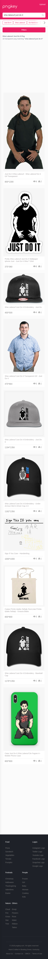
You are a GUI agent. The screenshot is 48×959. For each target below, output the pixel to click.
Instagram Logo (38, 848)
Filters (24, 30)
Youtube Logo (37, 855)
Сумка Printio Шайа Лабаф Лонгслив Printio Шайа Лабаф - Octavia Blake (23, 610)
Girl (23, 882)
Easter (7, 893)
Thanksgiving (10, 886)
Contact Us (19, 954)
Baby (24, 886)
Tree (7, 924)
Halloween (9, 882)
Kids (24, 897)
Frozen (25, 879)
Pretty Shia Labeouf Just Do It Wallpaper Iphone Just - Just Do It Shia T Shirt (21, 260)
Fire (6, 913)
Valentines (9, 890)
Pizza (7, 848)
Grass (7, 917)
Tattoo (14, 927)
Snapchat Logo (38, 862)
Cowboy (25, 893)
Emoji (14, 909)
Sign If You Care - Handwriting (17, 553)
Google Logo (37, 866)
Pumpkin (8, 862)
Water (14, 920)
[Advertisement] (24, 67)
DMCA (27, 954)
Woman (25, 890)
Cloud (7, 909)
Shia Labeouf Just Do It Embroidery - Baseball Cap (23, 674)
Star (7, 920)
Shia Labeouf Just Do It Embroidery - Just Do (23, 307)
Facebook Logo (38, 859)
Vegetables (9, 855)
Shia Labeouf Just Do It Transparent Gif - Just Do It (23, 377)
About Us (9, 954)
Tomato (8, 859)
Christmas (9, 879)
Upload (42, 4)
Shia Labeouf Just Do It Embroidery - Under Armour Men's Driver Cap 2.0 (22, 505)
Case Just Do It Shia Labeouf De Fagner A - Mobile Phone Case (23, 754)
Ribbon (15, 924)
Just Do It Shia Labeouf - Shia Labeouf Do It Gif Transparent (23, 175)
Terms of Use (37, 954)
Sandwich (9, 852)
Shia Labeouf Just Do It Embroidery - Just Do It (23, 441)
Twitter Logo (37, 852)
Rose (14, 917)
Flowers (15, 913)
